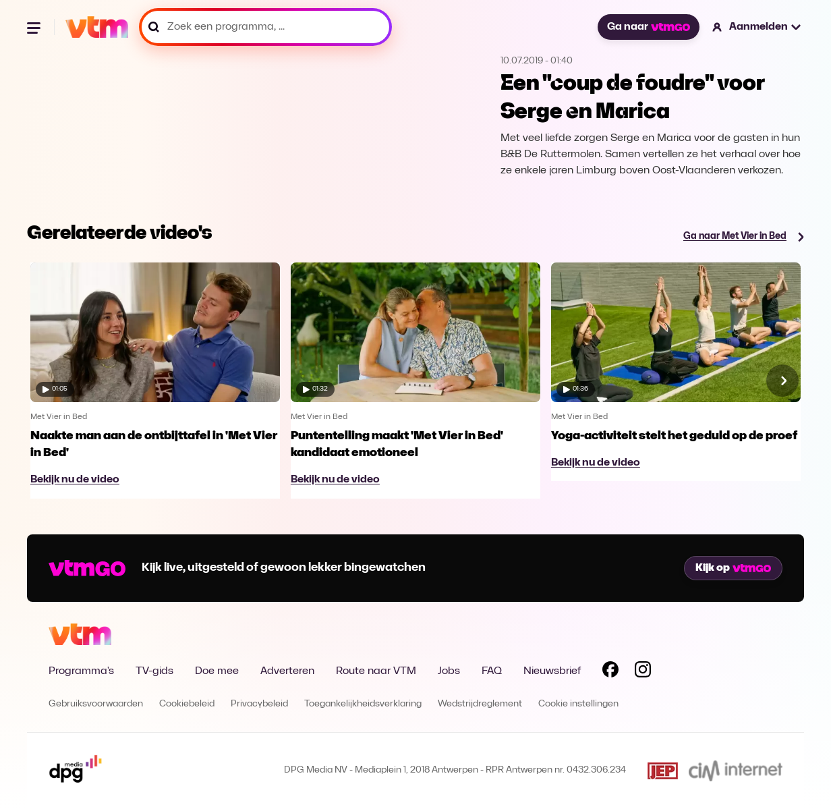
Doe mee (217, 671)
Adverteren (287, 671)
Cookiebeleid (186, 704)
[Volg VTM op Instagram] (643, 672)
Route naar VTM (376, 671)
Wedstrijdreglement (480, 704)
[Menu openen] (35, 27)
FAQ (492, 671)
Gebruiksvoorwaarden (96, 704)
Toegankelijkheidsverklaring (363, 704)
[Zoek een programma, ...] (265, 27)
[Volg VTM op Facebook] (610, 672)
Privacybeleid (259, 704)
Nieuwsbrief (552, 671)
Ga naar (648, 27)
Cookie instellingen (578, 704)
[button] (757, 27)
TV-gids (154, 671)
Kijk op (733, 568)
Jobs (449, 671)
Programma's (81, 671)
